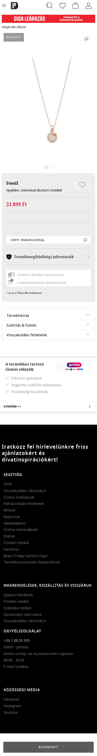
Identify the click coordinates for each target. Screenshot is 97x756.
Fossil (12, 183)
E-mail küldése (16, 666)
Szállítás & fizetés (21, 325)
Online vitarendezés (21, 529)
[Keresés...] (49, 5)
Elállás (9, 536)
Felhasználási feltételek (24, 503)
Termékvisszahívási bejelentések (32, 562)
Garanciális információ (23, 614)
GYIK (8, 484)
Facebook (11, 699)
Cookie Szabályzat (19, 497)
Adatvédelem (14, 523)
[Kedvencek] (63, 5)
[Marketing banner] (48, 16)
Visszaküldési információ (25, 490)
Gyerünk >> (48, 406)
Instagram (12, 705)
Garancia (11, 549)
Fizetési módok (16, 542)
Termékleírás (18, 315)
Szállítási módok (17, 607)
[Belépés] (89, 5)
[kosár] (76, 5)
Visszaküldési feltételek (27, 334)
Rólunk (10, 510)
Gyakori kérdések (18, 594)
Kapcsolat (12, 516)
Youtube (11, 712)
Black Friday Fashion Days (25, 555)
